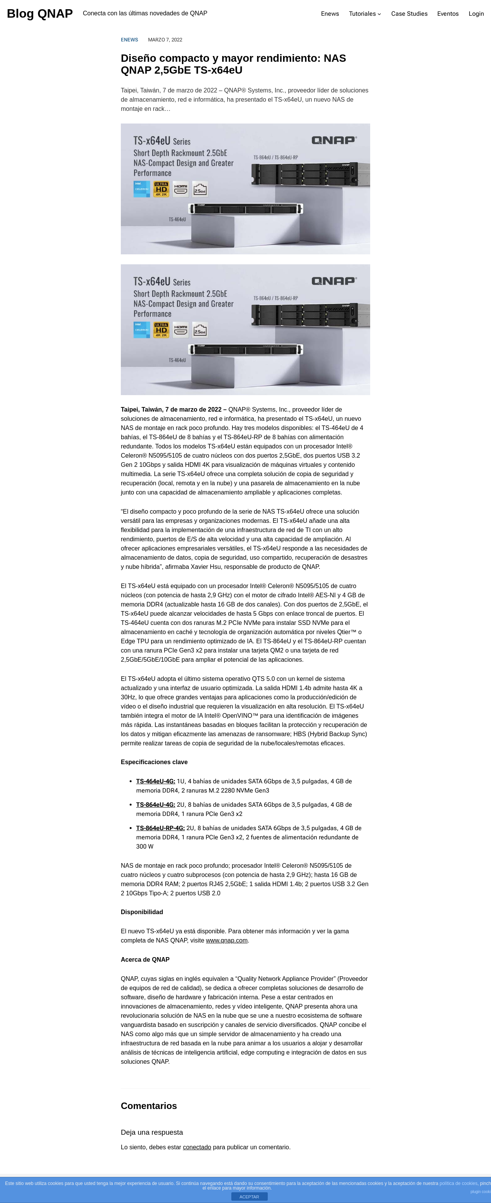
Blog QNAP (40, 13)
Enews (129, 40)
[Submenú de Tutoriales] (379, 14)
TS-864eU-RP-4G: (160, 828)
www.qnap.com (227, 940)
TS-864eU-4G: (155, 804)
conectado (197, 1147)
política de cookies (459, 1183)
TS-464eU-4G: (155, 781)
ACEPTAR (249, 1197)
